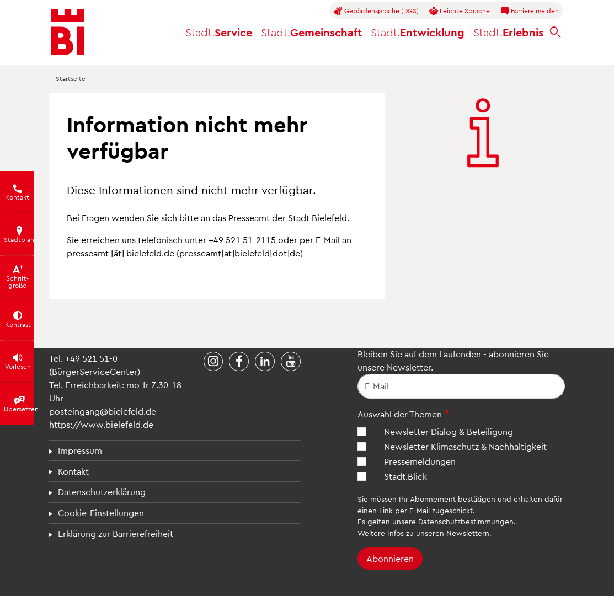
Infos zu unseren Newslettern (438, 533)
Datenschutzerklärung (102, 491)
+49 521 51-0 (91, 358)
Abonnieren (390, 558)
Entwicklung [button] (417, 32)
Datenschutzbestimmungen (466, 521)
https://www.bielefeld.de (101, 424)
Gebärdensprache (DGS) (376, 11)
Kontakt (73, 471)
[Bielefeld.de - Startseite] (67, 32)
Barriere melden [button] (529, 11)
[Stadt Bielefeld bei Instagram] (213, 362)
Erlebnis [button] (508, 32)
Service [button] (218, 32)
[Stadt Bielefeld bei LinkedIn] (265, 362)
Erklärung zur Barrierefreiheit (115, 533)
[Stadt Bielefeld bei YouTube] (291, 362)
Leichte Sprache (459, 11)
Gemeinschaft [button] (311, 32)
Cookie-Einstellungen (101, 512)
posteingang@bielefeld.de (102, 411)
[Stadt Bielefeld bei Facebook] (239, 362)
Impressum (80, 450)
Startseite (71, 78)
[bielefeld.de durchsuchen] (555, 32)
